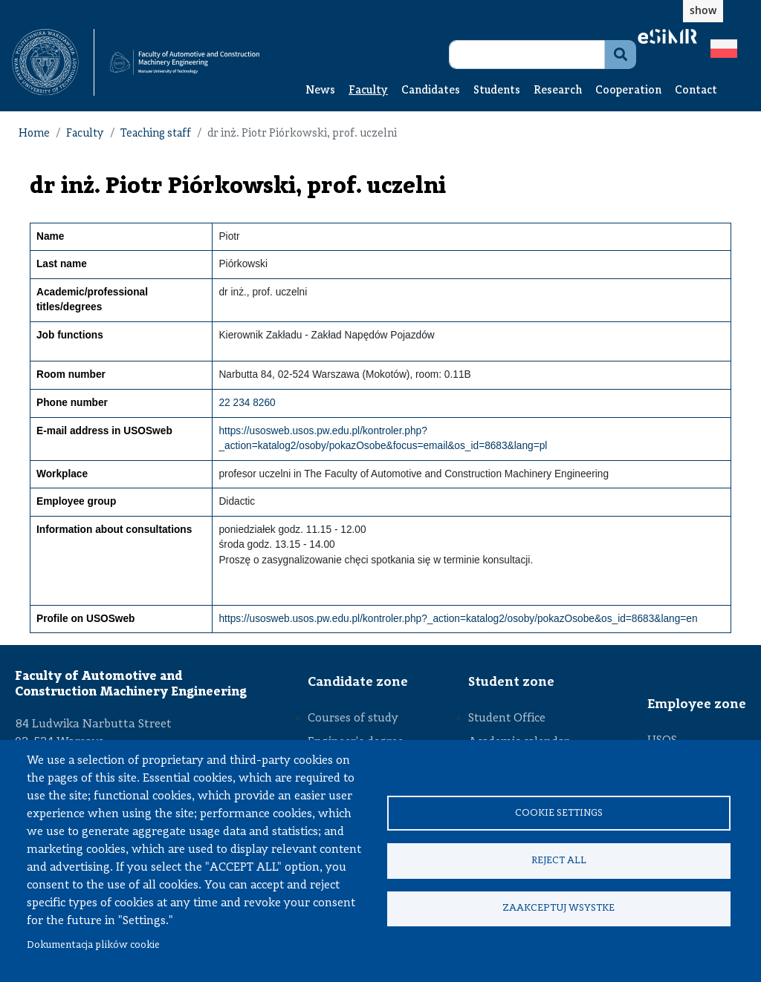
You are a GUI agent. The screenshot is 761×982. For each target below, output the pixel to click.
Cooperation (628, 90)
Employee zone (696, 704)
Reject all (558, 860)
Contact (696, 90)
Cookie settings (559, 812)
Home (34, 134)
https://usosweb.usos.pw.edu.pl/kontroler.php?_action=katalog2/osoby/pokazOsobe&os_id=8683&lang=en (457, 618)
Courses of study (353, 718)
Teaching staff (155, 134)
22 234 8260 (246, 402)
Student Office (506, 718)
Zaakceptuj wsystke (558, 909)
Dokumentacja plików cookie (93, 945)
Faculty (368, 90)
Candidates (430, 90)
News (320, 90)
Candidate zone (358, 682)
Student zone (511, 682)
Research (558, 90)
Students (496, 90)
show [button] (703, 10)
